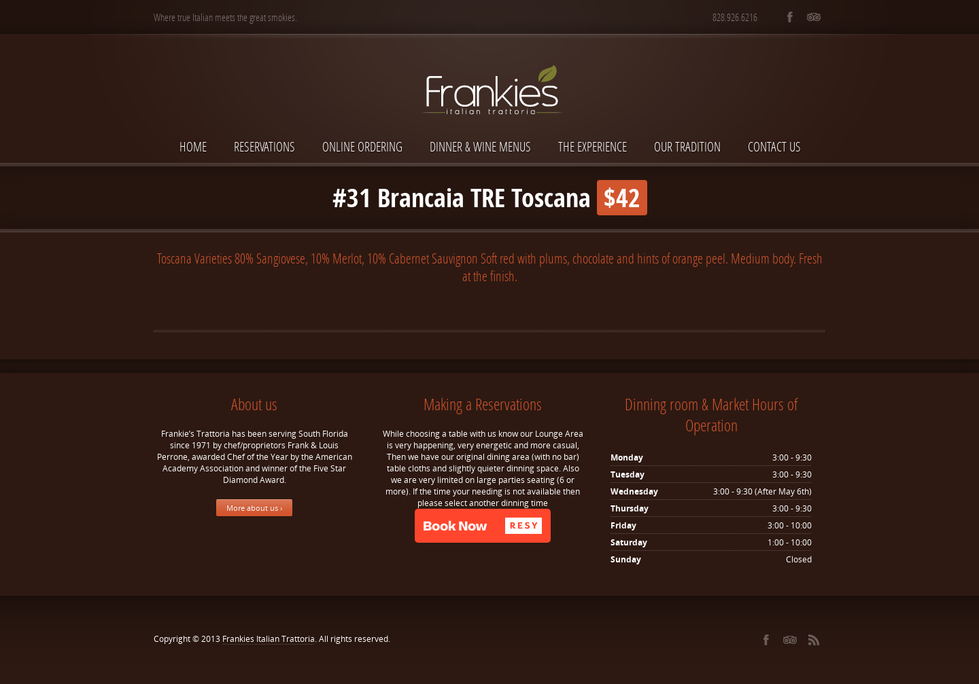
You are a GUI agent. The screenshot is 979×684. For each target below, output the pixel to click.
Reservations (264, 146)
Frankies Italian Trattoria (268, 639)
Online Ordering (362, 146)
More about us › (254, 508)
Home (193, 146)
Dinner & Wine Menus (480, 146)
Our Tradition (687, 146)
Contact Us (774, 146)
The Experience (592, 146)
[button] (483, 526)
